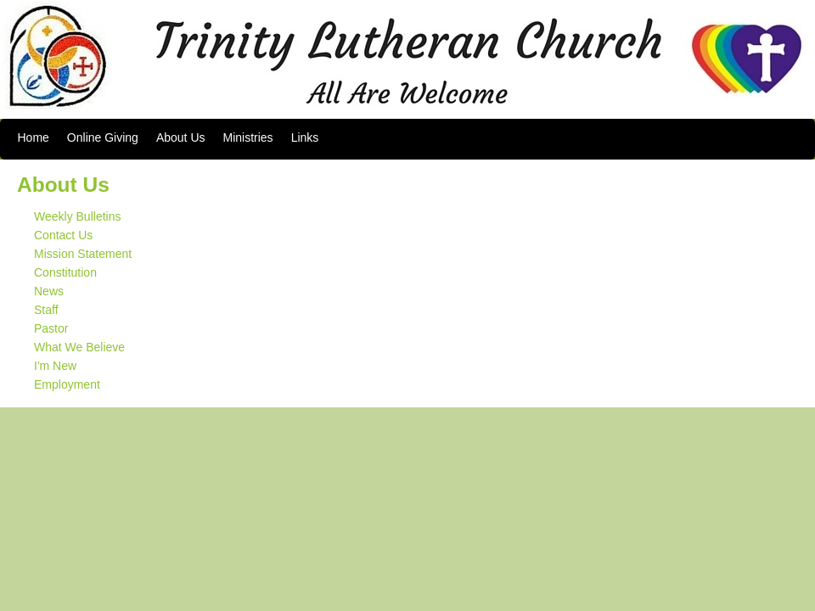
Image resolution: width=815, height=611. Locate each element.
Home (33, 137)
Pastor (51, 328)
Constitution (65, 272)
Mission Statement (83, 254)
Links (305, 137)
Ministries (248, 137)
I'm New (55, 366)
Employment (67, 384)
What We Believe (79, 347)
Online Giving (102, 137)
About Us (180, 137)
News (49, 291)
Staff (46, 310)
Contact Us (63, 235)
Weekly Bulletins (77, 216)
